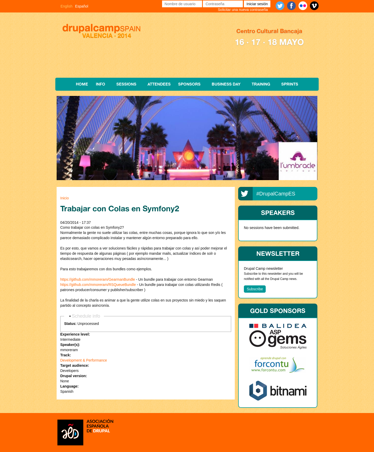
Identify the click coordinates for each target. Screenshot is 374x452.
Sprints (289, 84)
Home (82, 84)
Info (100, 84)
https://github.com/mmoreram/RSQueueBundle (98, 285)
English (66, 6)
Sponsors (189, 84)
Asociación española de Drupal (85, 432)
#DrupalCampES (275, 193)
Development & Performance (83, 360)
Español (81, 6)
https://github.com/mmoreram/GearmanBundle (97, 279)
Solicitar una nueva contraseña (243, 10)
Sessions (126, 84)
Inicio (64, 198)
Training (261, 84)
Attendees (159, 84)
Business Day (226, 84)
